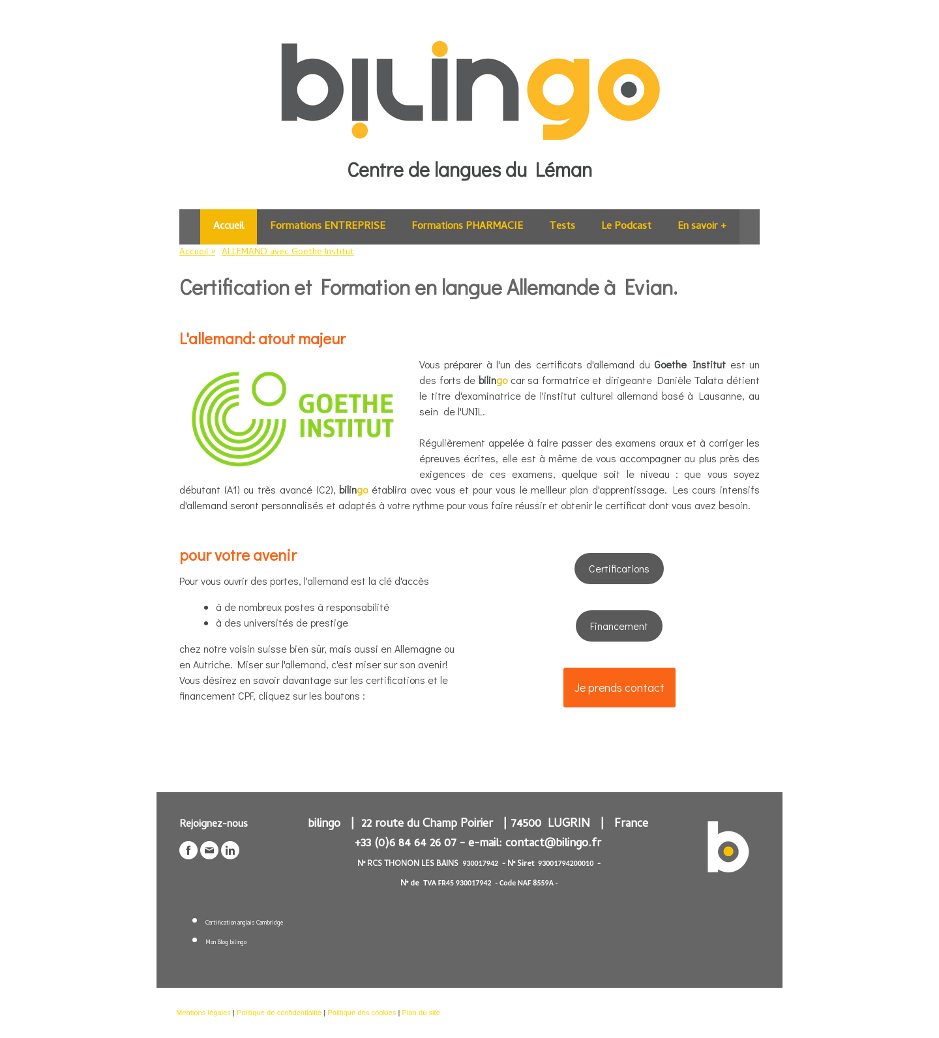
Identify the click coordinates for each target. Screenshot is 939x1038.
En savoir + (702, 226)
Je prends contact (619, 687)
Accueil (228, 226)
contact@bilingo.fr (553, 844)
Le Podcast (626, 226)
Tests (562, 226)
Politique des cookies (361, 1012)
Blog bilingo (231, 943)
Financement (619, 625)
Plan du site (421, 1012)
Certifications (619, 568)
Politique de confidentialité (279, 1012)
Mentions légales (203, 1012)
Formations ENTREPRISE (327, 226)
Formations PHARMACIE (467, 226)
